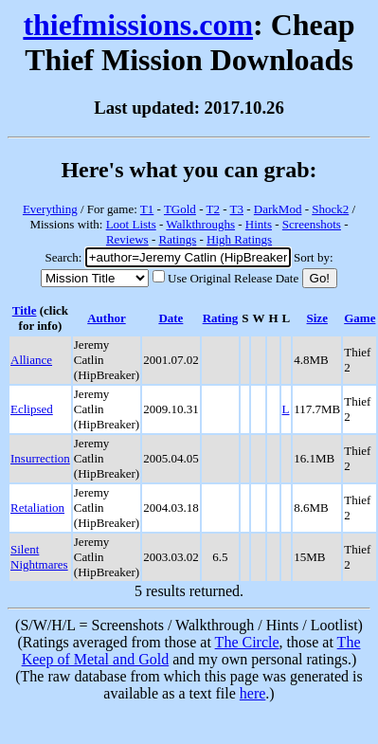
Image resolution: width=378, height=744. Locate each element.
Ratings (178, 239)
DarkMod (278, 209)
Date (170, 318)
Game (359, 318)
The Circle (247, 642)
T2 (212, 209)
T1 (146, 209)
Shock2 (330, 209)
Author (106, 318)
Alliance (31, 360)
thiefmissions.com (138, 25)
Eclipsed (31, 409)
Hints (258, 224)
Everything (50, 209)
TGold (180, 209)
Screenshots (311, 224)
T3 (236, 209)
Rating (221, 318)
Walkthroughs (200, 224)
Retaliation (37, 507)
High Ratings (239, 239)
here (253, 693)
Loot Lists (131, 224)
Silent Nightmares (39, 557)
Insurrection (40, 458)
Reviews (127, 239)
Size (317, 318)
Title (24, 310)
